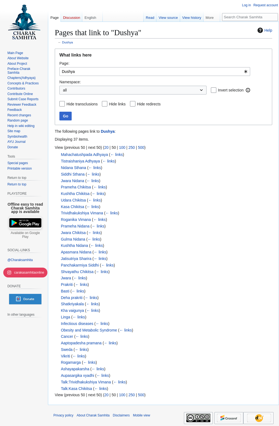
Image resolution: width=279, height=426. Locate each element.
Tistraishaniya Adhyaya (80, 161)
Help (264, 30)
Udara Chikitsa (73, 200)
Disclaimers (121, 415)
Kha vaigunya (72, 310)
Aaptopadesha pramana (81, 343)
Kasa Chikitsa (72, 207)
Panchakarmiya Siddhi (80, 265)
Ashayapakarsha (75, 369)
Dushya (67, 42)
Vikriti (65, 356)
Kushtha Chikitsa (75, 193)
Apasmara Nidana (76, 252)
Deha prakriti (71, 297)
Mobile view (141, 415)
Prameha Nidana (75, 226)
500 (141, 147)
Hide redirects (148, 104)
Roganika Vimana (76, 219)
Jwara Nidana (72, 181)
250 (131, 147)
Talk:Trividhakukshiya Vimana (86, 382)
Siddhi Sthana (72, 174)
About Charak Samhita (93, 415)
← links (116, 154)
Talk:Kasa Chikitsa (76, 388)
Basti (65, 291)
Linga (65, 317)
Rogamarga (71, 362)
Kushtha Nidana (74, 245)
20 (106, 147)
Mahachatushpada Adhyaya (84, 154)
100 (122, 147)
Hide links (117, 104)
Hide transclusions (82, 104)
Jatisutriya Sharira (76, 258)
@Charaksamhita (20, 260)
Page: (64, 63)
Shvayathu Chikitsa (77, 272)
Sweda (66, 349)
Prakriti (67, 284)
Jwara (66, 278)
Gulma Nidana (73, 239)
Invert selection (231, 90)
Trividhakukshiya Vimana (82, 213)
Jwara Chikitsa (73, 232)
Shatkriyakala (72, 304)
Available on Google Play (25, 235)
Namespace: (70, 82)
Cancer (67, 336)
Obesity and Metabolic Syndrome (89, 330)
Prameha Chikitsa (76, 187)
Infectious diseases (77, 323)
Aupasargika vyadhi (77, 375)
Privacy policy (63, 415)
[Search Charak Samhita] (250, 17)
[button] (248, 90)
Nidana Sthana (73, 167)
